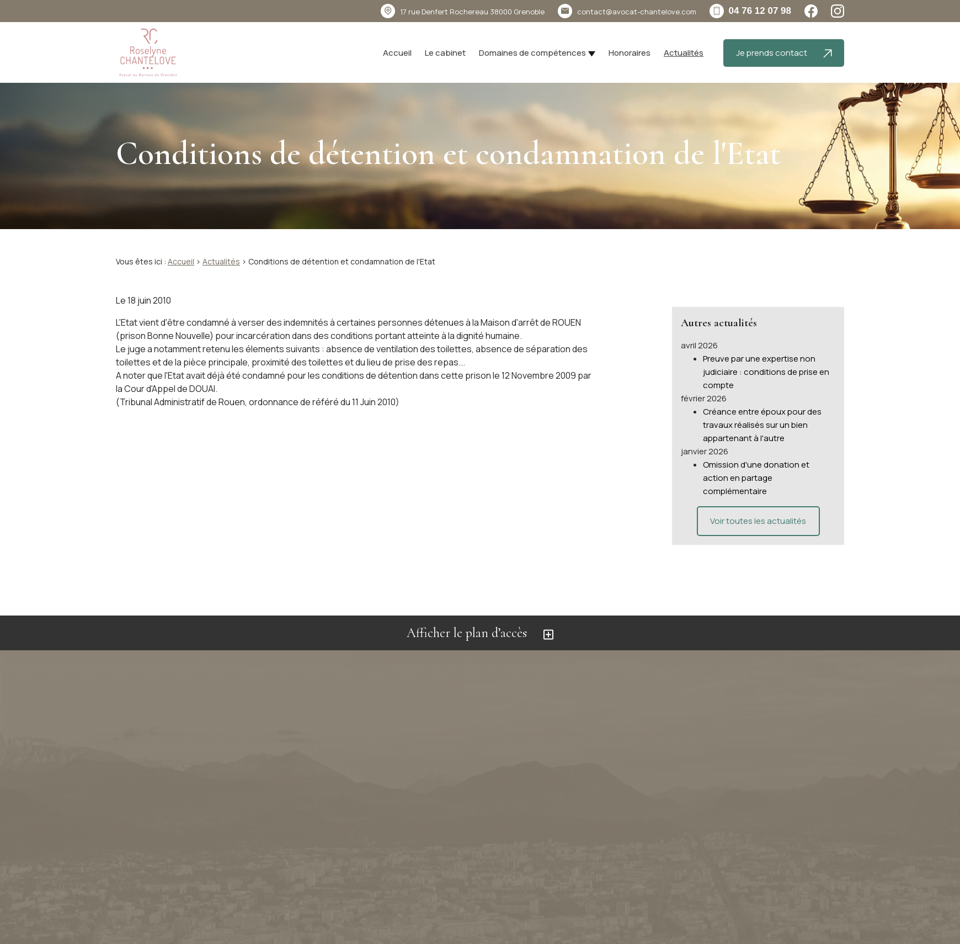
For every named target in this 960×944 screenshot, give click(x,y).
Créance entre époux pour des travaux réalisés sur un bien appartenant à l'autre (762, 412)
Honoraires (629, 53)
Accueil (397, 53)
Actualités (683, 53)
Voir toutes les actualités (758, 507)
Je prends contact (784, 53)
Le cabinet (445, 53)
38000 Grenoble (472, 12)
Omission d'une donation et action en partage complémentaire (756, 465)
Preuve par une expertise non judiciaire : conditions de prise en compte (766, 359)
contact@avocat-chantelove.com (636, 12)
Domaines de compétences (532, 53)
